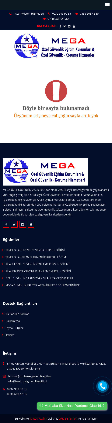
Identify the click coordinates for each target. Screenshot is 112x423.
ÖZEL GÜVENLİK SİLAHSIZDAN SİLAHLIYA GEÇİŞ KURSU (39, 278)
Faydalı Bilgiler (14, 328)
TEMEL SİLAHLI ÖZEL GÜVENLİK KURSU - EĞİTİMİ (35, 250)
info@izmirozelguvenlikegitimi (27, 381)
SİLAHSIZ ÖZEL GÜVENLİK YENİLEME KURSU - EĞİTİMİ (38, 271)
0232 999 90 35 (59, 13)
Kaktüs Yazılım (38, 418)
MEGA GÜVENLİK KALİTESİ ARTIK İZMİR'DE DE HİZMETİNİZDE (42, 285)
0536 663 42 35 (87, 13)
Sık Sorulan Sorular (17, 314)
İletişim (9, 335)
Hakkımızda (12, 321)
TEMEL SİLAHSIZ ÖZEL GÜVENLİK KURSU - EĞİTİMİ (36, 257)
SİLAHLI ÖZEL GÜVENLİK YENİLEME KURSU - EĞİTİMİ (37, 264)
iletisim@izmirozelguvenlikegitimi (29, 376)
